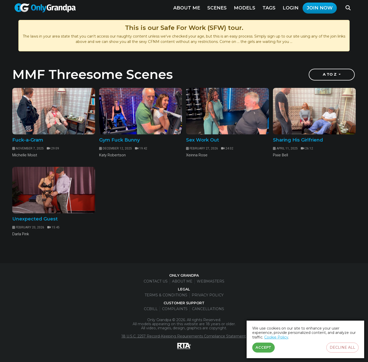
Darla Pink (20, 234)
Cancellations (208, 309)
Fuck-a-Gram (27, 140)
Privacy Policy (208, 295)
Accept (263, 347)
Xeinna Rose (197, 155)
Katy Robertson (112, 155)
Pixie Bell (280, 155)
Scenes (217, 8)
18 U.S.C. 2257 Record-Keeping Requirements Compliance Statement (183, 336)
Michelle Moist (24, 155)
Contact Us (156, 281)
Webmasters (210, 281)
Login (290, 8)
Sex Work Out (202, 140)
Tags (268, 8)
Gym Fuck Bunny (119, 140)
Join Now (320, 8)
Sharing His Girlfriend (298, 140)
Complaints (175, 309)
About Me (186, 8)
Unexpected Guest (35, 219)
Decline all (342, 347)
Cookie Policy (276, 337)
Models (244, 8)
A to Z (330, 74)
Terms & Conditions (166, 295)
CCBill (151, 309)
